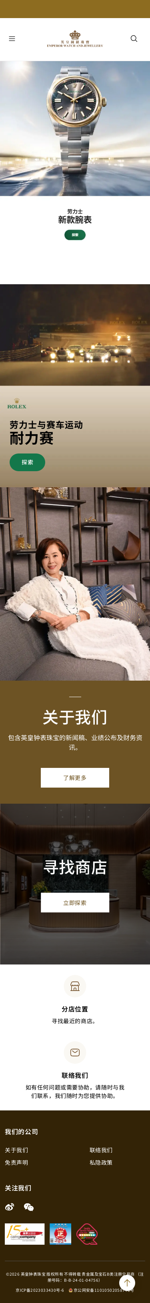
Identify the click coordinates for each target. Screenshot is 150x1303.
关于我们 (16, 1150)
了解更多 (74, 778)
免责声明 (16, 1162)
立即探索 (74, 903)
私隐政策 (101, 1162)
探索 (27, 462)
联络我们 (101, 1150)
